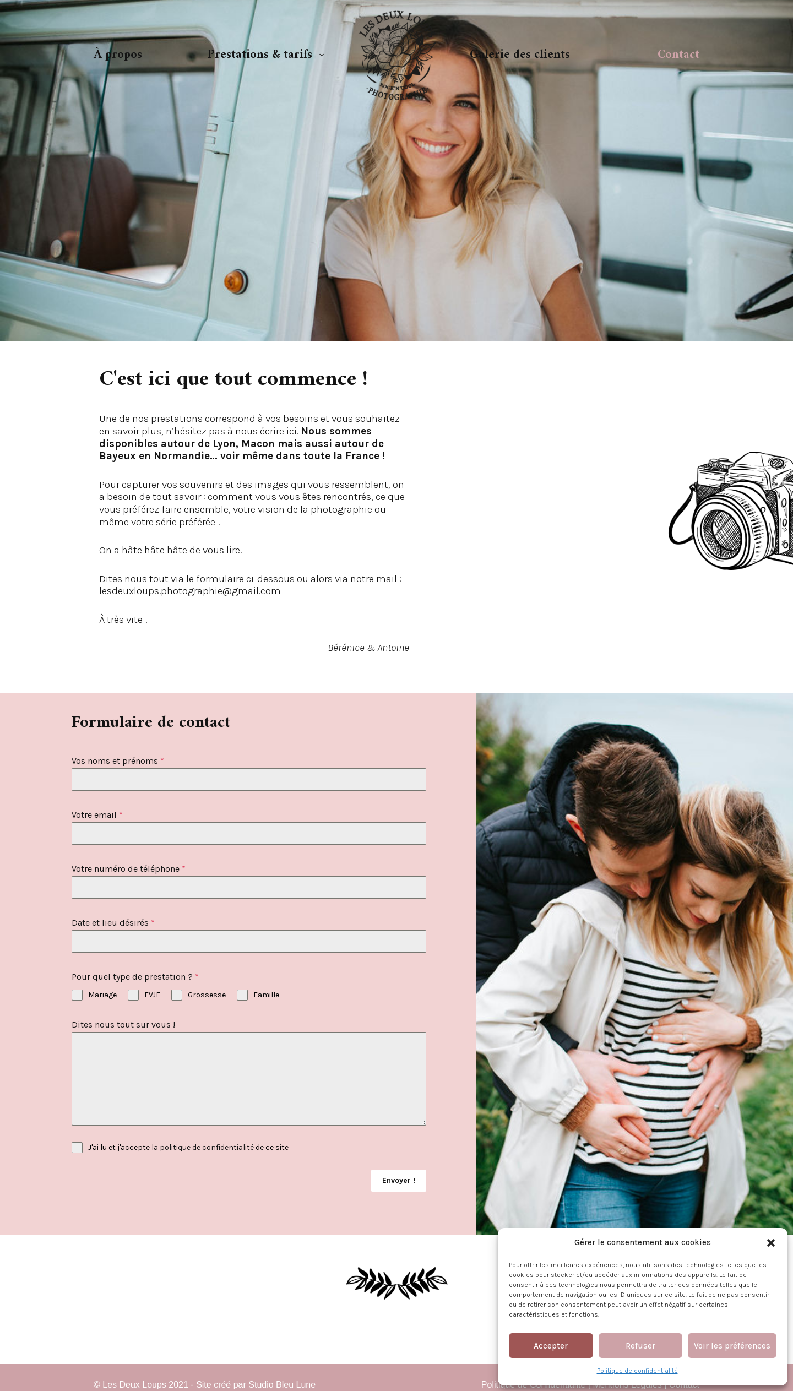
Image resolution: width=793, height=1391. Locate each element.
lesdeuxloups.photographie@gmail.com (190, 591)
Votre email (97, 814)
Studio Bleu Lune (282, 1380)
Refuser (640, 1346)
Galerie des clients (520, 55)
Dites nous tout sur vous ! (123, 1024)
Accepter (551, 1346)
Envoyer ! (398, 1180)
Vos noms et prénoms (118, 761)
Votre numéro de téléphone (129, 868)
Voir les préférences (732, 1346)
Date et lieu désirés (113, 922)
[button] (770, 1242)
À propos (118, 55)
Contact (678, 55)
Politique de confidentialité (637, 1370)
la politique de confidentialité (202, 1147)
